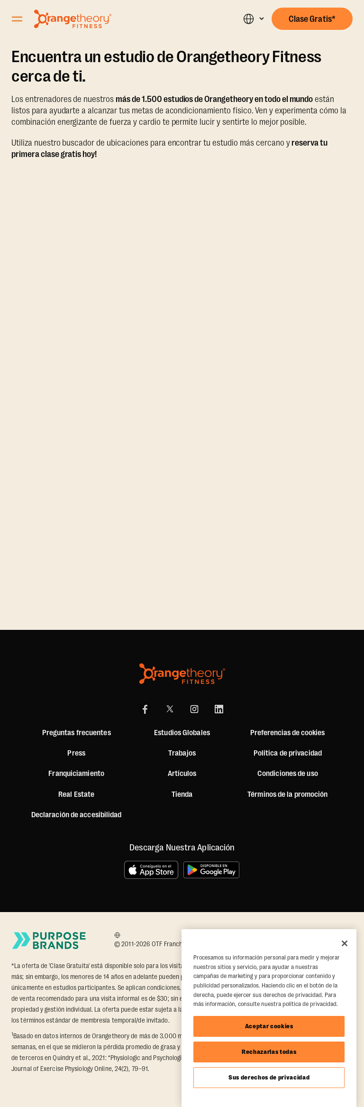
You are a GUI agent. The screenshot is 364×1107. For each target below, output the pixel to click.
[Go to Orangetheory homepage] (72, 18)
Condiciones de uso (287, 773)
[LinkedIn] (219, 709)
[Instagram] (194, 709)
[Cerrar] (344, 943)
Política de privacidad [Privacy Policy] (288, 753)
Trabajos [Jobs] (182, 753)
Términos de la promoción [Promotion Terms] (287, 794)
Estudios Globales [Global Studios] (182, 733)
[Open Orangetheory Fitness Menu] (17, 19)
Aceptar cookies (269, 1026)
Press (76, 753)
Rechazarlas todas (269, 1051)
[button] (253, 19)
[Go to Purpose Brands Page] (49, 940)
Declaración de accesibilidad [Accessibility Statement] (76, 815)
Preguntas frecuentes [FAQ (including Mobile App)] (76, 733)
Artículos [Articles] (182, 773)
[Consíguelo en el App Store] (151, 870)
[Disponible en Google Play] (211, 870)
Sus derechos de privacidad (268, 1077)
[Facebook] (145, 709)
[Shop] (182, 794)
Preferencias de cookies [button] (287, 733)
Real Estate (76, 794)
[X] (169, 709)
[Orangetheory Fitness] (182, 673)
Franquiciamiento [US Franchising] (76, 773)
